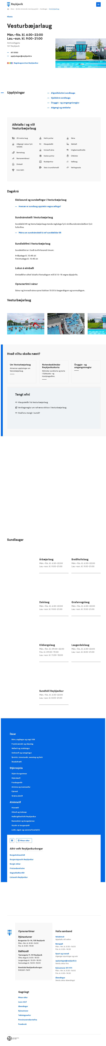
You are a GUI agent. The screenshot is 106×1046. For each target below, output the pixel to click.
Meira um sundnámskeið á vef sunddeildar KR (40, 232)
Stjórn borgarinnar (19, 773)
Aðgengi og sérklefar (61, 107)
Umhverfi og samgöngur (22, 753)
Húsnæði (15, 807)
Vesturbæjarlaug (54, 9)
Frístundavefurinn (17, 868)
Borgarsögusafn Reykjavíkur (21, 859)
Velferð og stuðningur (21, 748)
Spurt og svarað (70, 955)
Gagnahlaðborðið (17, 873)
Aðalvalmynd (98, 4)
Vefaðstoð (70, 938)
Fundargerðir (17, 782)
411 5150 (14, 52)
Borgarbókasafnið (17, 855)
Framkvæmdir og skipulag (22, 744)
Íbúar (12, 9)
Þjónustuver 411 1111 (70, 970)
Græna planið (17, 796)
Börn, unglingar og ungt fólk (23, 739)
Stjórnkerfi (16, 778)
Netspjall (70, 946)
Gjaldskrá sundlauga (60, 98)
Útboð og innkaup (19, 812)
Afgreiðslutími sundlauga (63, 93)
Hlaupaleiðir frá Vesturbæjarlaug (33, 402)
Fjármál (15, 791)
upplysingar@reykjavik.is (21, 56)
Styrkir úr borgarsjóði (21, 825)
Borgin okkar (15, 864)
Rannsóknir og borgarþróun (23, 821)
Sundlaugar (43, 9)
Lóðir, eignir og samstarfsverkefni (26, 830)
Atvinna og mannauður (21, 787)
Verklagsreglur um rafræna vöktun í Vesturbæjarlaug (42, 407)
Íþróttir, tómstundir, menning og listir (27, 9)
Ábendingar (70, 979)
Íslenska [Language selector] (12, 840)
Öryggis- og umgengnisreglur (65, 102)
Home (8, 9)
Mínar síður (25, 840)
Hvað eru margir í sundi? (29, 413)
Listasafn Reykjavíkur (19, 877)
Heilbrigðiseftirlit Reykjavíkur (24, 816)
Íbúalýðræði (17, 762)
